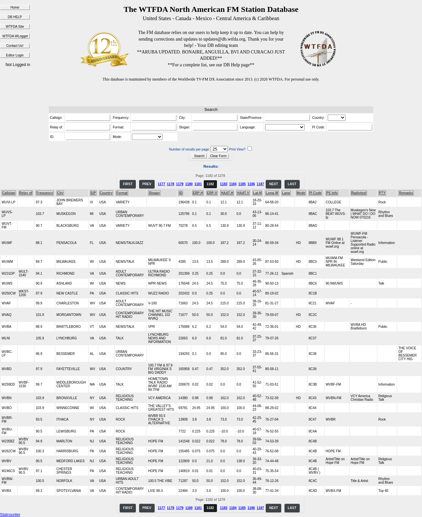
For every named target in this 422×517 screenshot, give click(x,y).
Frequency (44, 193)
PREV (146, 184)
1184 (232, 184)
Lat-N (257, 193)
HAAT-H (227, 193)
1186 (251, 184)
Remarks (406, 193)
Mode (301, 193)
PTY (382, 193)
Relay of (25, 193)
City (60, 193)
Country (106, 193)
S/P (93, 193)
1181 (198, 184)
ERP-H (198, 193)
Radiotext (359, 193)
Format (122, 193)
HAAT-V (243, 193)
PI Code (315, 193)
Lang (286, 193)
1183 (223, 184)
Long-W (272, 193)
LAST (292, 184)
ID (180, 193)
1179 (179, 184)
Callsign (8, 193)
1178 (170, 184)
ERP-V (212, 193)
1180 (189, 184)
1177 (161, 184)
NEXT (273, 184)
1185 (242, 184)
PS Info (332, 193)
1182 (210, 184)
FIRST (128, 184)
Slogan (154, 193)
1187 (260, 184)
